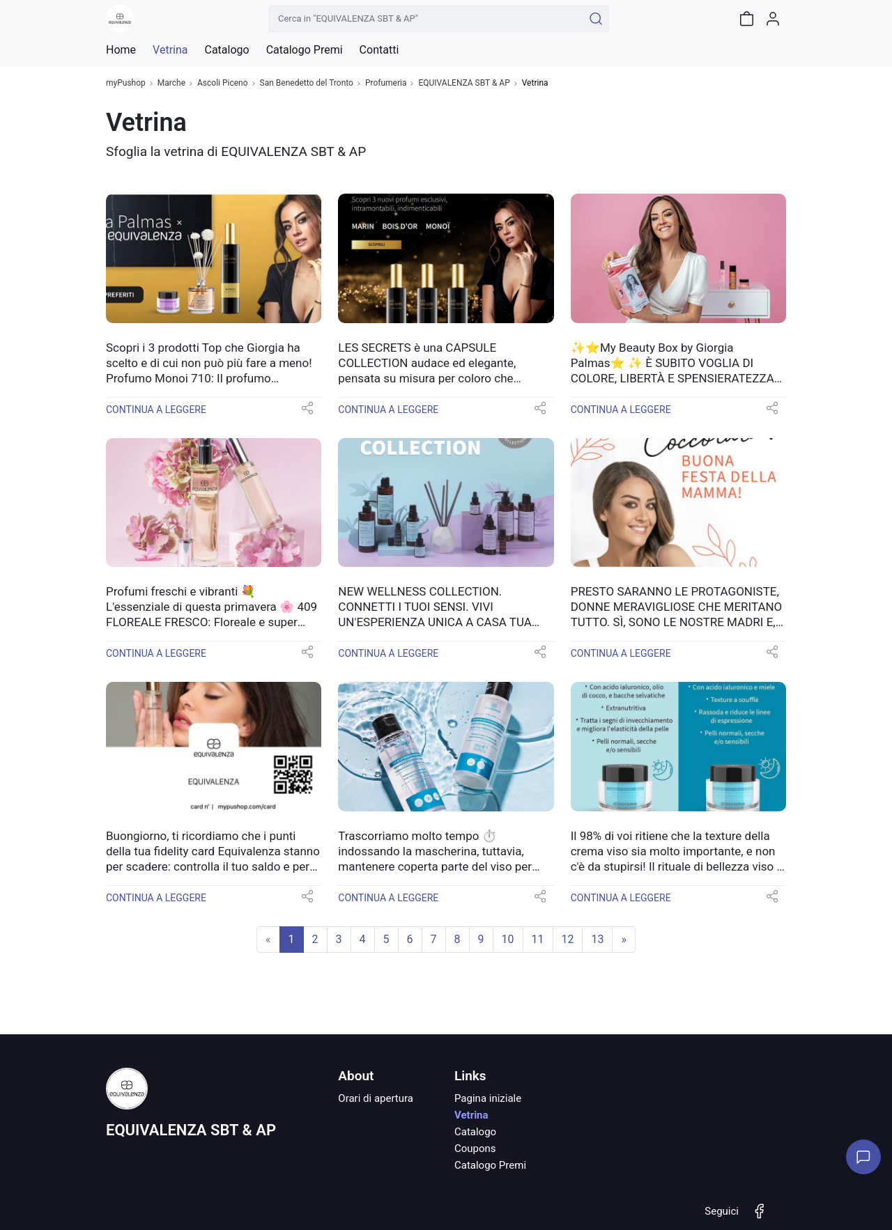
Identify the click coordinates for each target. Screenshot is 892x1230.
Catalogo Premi (490, 1165)
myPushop (126, 83)
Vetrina (471, 1115)
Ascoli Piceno (222, 83)
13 (597, 939)
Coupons (475, 1148)
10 (508, 939)
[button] (307, 412)
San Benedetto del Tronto (306, 83)
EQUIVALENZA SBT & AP (463, 83)
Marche (171, 83)
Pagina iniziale (487, 1098)
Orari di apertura (375, 1098)
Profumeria (386, 83)
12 (568, 939)
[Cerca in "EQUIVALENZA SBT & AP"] (426, 19)
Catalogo (226, 50)
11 (538, 939)
